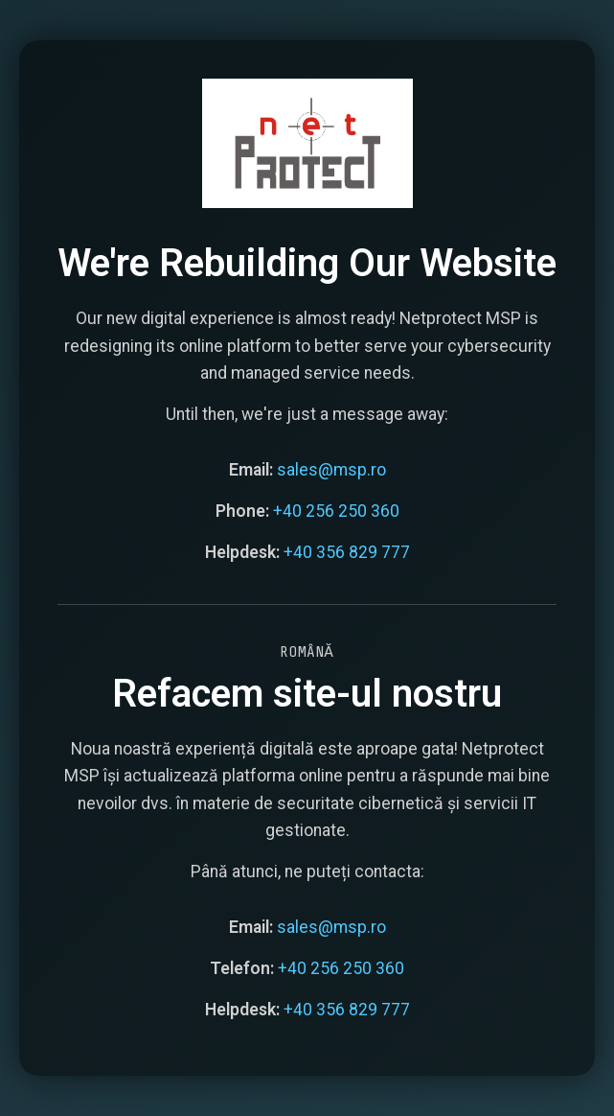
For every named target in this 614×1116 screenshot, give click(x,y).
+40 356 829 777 (347, 551)
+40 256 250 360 (336, 510)
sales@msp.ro (331, 467)
